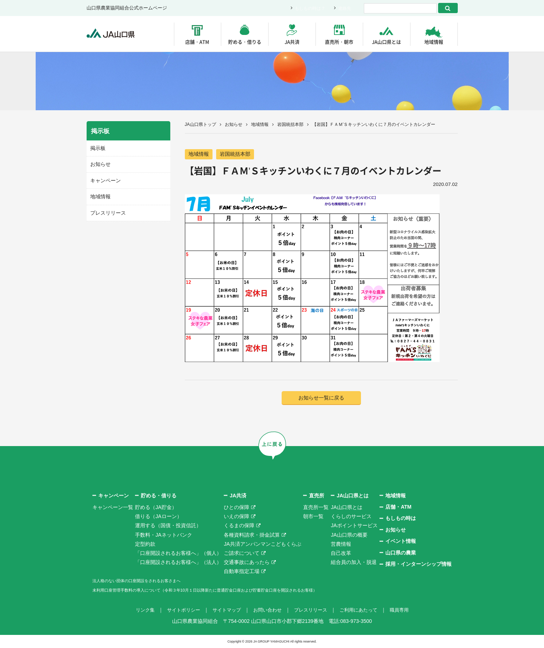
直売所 (316, 496)
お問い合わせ (267, 610)
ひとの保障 (236, 508)
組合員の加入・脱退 (354, 563)
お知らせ (233, 124)
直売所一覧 (316, 508)
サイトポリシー (178, 610)
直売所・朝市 (339, 41)
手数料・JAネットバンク (163, 535)
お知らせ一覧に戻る (321, 398)
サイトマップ (224, 610)
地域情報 (433, 41)
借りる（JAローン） (158, 517)
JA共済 (292, 41)
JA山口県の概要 (349, 535)
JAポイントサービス (354, 526)
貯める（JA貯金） (155, 508)
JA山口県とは (386, 41)
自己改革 (341, 554)
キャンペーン (104, 179)
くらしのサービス (351, 517)
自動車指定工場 (241, 572)
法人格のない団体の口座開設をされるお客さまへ (148, 581)
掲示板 (97, 148)
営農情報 (341, 545)
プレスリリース (106, 211)
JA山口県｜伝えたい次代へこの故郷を (115, 34)
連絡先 (344, 8)
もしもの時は (400, 519)
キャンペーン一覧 (112, 508)
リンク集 (138, 610)
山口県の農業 (400, 553)
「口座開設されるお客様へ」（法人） (178, 563)
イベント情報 (400, 542)
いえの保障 (236, 517)
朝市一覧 (313, 517)
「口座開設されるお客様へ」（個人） (178, 554)
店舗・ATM (197, 41)
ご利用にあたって (363, 610)
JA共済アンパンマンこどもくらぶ (262, 545)
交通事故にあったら (247, 563)
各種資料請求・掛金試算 (252, 535)
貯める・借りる (244, 41)
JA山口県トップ (200, 124)
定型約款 (145, 545)
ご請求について (241, 554)
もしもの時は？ (307, 8)
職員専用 (406, 610)
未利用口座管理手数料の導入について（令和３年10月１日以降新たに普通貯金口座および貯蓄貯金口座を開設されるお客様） (235, 590)
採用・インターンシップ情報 (418, 565)
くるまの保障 (239, 526)
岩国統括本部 (290, 124)
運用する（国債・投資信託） (168, 526)
